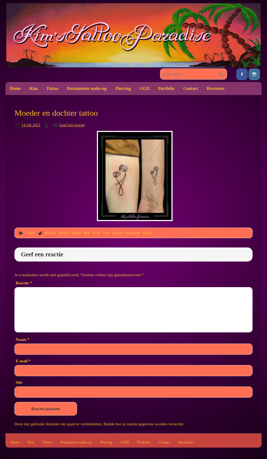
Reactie (24, 283)
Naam (22, 339)
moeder (118, 233)
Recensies (216, 88)
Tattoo (52, 88)
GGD (144, 88)
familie (63, 233)
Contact (190, 88)
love (106, 233)
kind (86, 233)
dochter (50, 233)
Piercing (123, 88)
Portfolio (166, 88)
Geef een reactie (72, 125)
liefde (96, 233)
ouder (147, 233)
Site (19, 382)
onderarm (132, 233)
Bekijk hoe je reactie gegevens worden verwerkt (143, 424)
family (76, 233)
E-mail (23, 361)
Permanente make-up (87, 88)
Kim (33, 88)
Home (15, 88)
